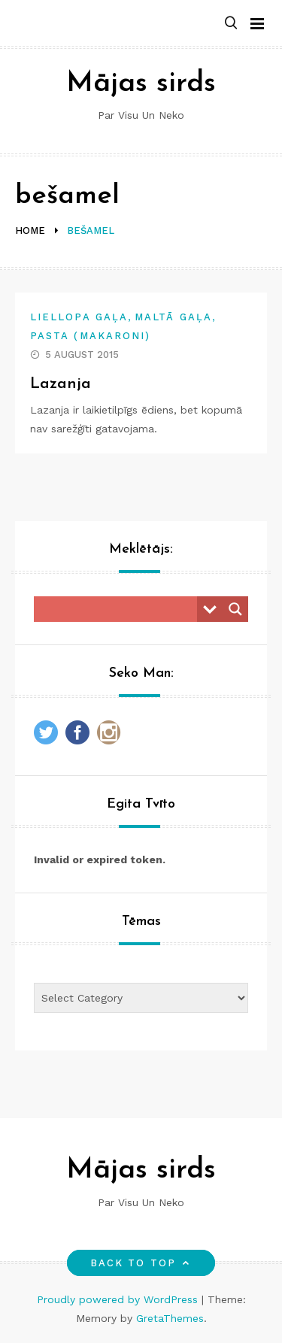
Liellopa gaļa (79, 317)
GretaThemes (170, 1318)
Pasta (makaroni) (90, 335)
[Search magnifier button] (235, 609)
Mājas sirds (141, 84)
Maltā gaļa (173, 317)
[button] (231, 23)
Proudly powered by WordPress (119, 1299)
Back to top (141, 1263)
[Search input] (119, 609)
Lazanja (60, 384)
